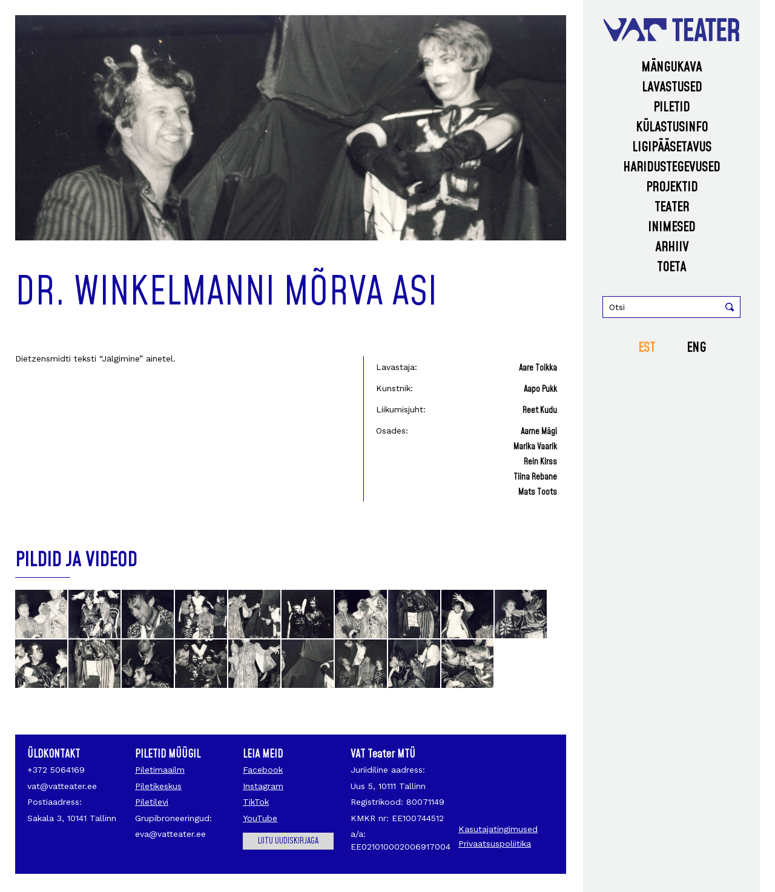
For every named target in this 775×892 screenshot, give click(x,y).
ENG (696, 348)
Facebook (263, 770)
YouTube (260, 818)
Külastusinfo (672, 127)
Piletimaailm (160, 770)
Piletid (671, 107)
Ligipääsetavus (671, 147)
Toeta (671, 267)
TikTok (256, 802)
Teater (672, 207)
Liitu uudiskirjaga (288, 841)
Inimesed (671, 227)
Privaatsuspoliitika (494, 843)
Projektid (672, 187)
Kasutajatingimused (498, 829)
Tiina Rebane (535, 477)
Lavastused (672, 87)
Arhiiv (671, 247)
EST (646, 348)
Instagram (263, 786)
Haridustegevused (671, 167)
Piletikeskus (158, 786)
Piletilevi (151, 802)
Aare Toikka (538, 368)
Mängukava (671, 67)
